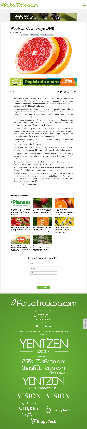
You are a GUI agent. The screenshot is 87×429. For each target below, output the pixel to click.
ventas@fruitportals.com (44, 319)
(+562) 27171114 (44, 314)
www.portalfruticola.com (23, 188)
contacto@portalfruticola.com (44, 317)
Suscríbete (85, 323)
